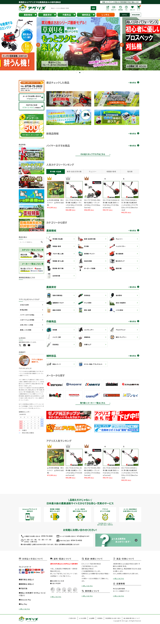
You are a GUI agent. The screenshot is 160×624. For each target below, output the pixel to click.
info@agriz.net (83, 536)
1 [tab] (76, 72)
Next (120, 45)
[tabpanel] (80, 43)
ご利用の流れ (72, 618)
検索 (93, 8)
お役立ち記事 (24, 305)
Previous (20, 45)
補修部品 (86, 14)
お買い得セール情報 (26, 325)
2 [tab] (80, 72)
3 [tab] (83, 72)
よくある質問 (82, 618)
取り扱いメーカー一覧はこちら (92, 403)
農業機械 (28, 14)
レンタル (105, 14)
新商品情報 (24, 310)
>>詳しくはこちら (24, 609)
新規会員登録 (136, 15)
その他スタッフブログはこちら (92, 154)
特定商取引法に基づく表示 (113, 618)
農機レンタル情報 (25, 330)
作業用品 (67, 14)
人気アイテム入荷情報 (27, 320)
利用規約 (100, 618)
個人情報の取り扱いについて (132, 618)
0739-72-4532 (76, 540)
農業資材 (47, 14)
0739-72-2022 (47, 536)
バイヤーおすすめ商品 (27, 315)
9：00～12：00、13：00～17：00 (37, 540)
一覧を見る (132, 82)
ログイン (124, 15)
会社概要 (91, 618)
